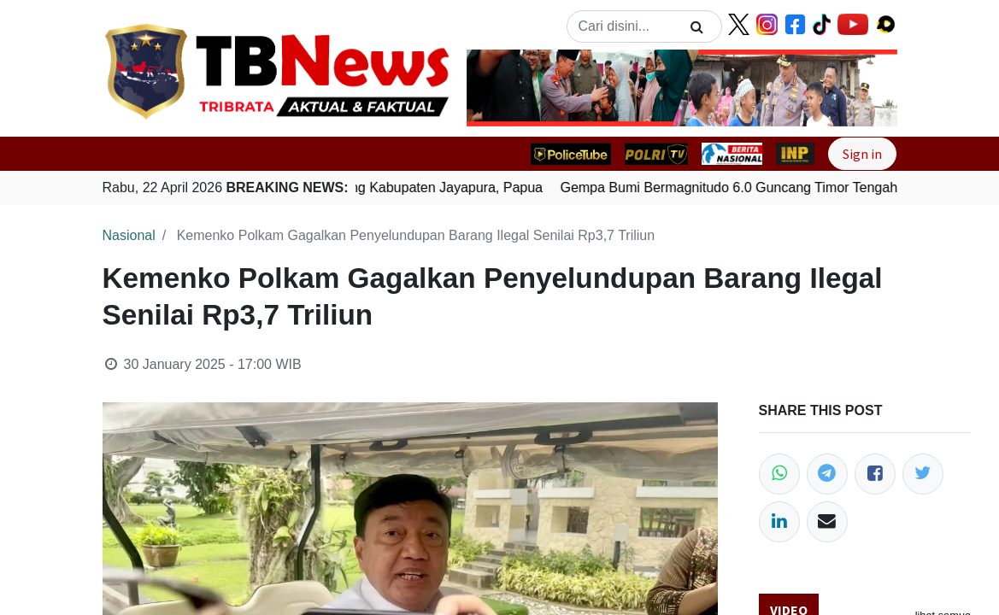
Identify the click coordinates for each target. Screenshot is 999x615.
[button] (499, 88)
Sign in (862, 153)
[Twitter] (922, 474)
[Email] (827, 521)
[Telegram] (827, 474)
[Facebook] (875, 474)
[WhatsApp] (779, 474)
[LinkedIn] (779, 521)
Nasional (129, 235)
